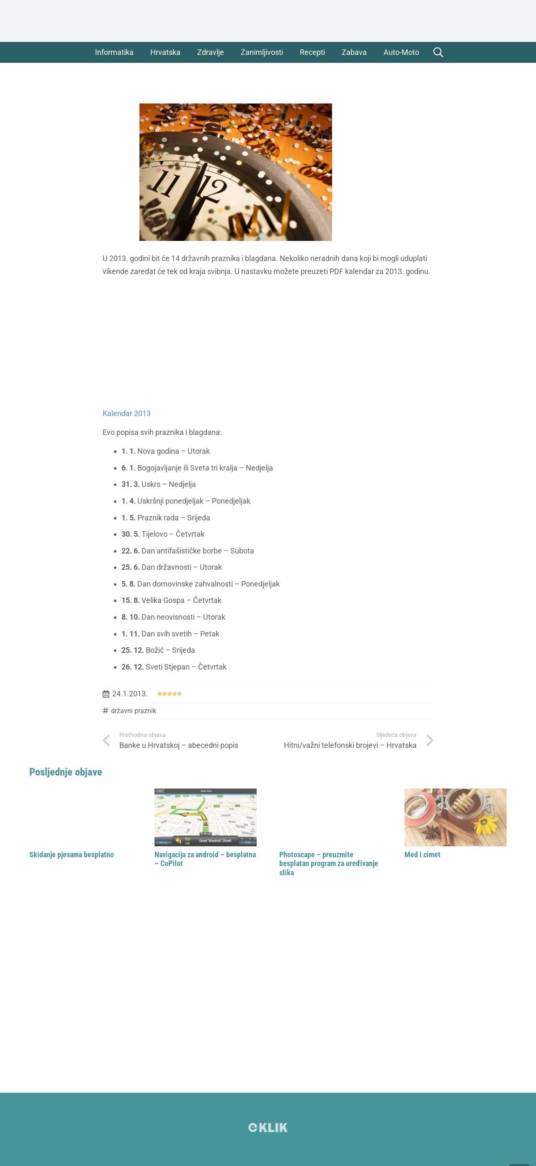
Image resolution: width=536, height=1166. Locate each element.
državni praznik (133, 711)
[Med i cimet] (456, 817)
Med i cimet (423, 854)
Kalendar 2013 (127, 413)
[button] (439, 52)
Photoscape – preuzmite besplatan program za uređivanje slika (328, 863)
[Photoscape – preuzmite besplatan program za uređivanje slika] (330, 817)
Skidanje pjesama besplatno (71, 854)
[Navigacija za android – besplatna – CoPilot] (206, 817)
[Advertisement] (268, 342)
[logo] (268, 21)
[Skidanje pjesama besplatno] (80, 817)
